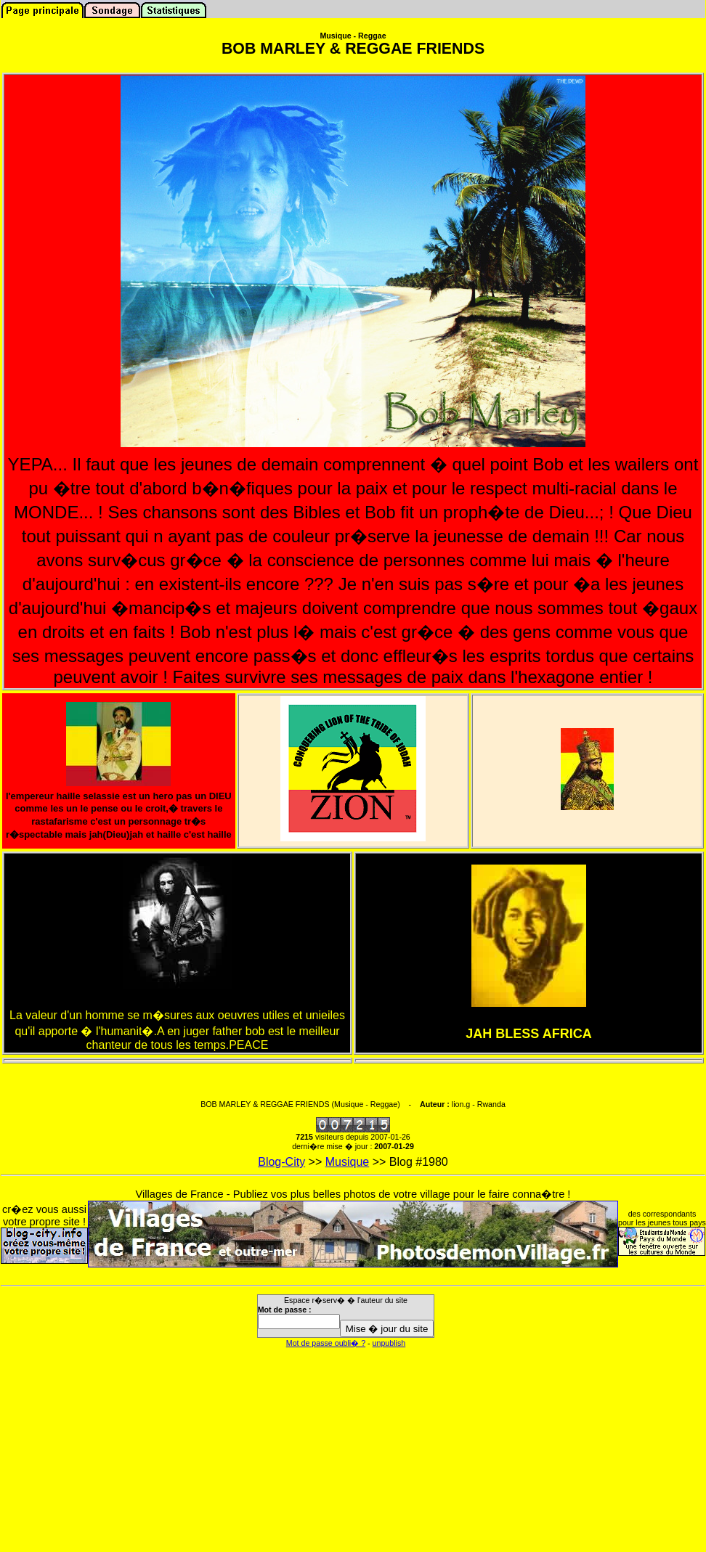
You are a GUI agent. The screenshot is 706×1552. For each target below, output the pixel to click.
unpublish (389, 1343)
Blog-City (281, 1162)
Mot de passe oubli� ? (325, 1343)
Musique (347, 1162)
